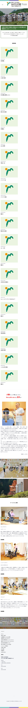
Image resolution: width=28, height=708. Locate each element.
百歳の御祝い (3, 333)
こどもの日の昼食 (4, 367)
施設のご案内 (3, 635)
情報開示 (2, 650)
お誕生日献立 (3, 350)
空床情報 (2, 60)
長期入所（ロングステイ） (5, 638)
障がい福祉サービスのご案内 (6, 644)
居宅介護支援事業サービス (5, 642)
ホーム (2, 633)
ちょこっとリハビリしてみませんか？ (8, 299)
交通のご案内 (3, 647)
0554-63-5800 (15, 35)
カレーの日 (3, 248)
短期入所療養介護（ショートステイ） (7, 639)
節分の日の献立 (4, 111)
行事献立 (2, 128)
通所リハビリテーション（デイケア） (7, 641)
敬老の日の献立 (4, 231)
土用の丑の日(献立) (4, 282)
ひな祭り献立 (3, 77)
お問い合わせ (3, 652)
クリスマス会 (3, 180)
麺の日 (2, 214)
